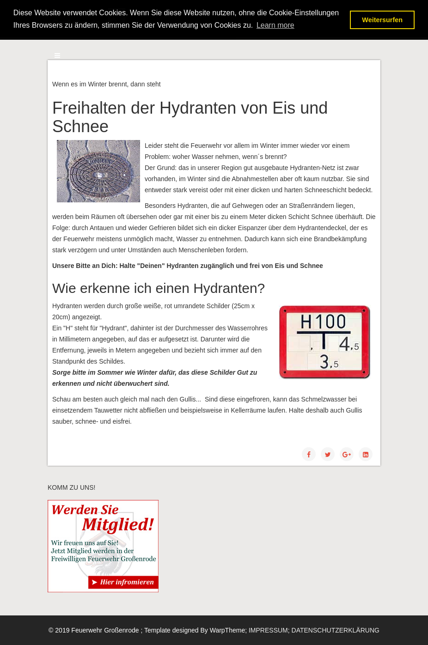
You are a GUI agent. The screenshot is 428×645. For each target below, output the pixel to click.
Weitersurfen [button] (382, 20)
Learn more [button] (275, 25)
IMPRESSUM (268, 630)
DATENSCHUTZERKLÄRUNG (335, 630)
